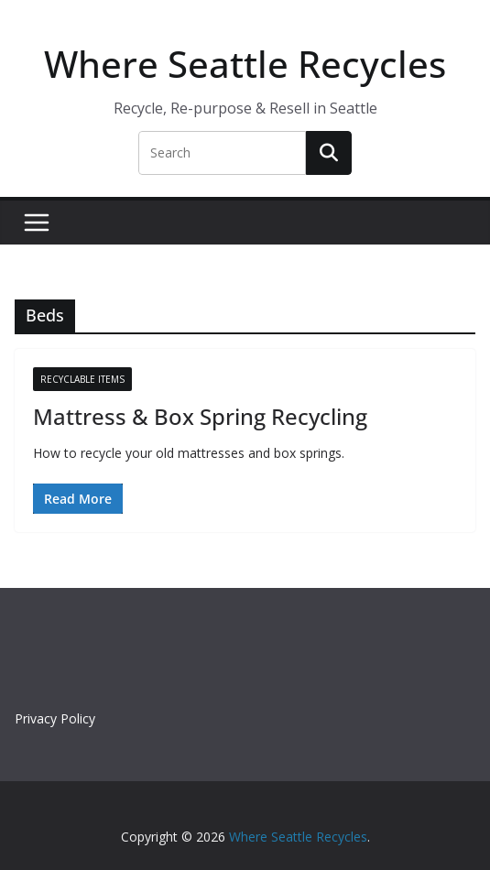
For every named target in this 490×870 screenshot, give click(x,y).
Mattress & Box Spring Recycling (200, 416)
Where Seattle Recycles (245, 63)
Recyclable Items (82, 379)
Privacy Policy (55, 718)
